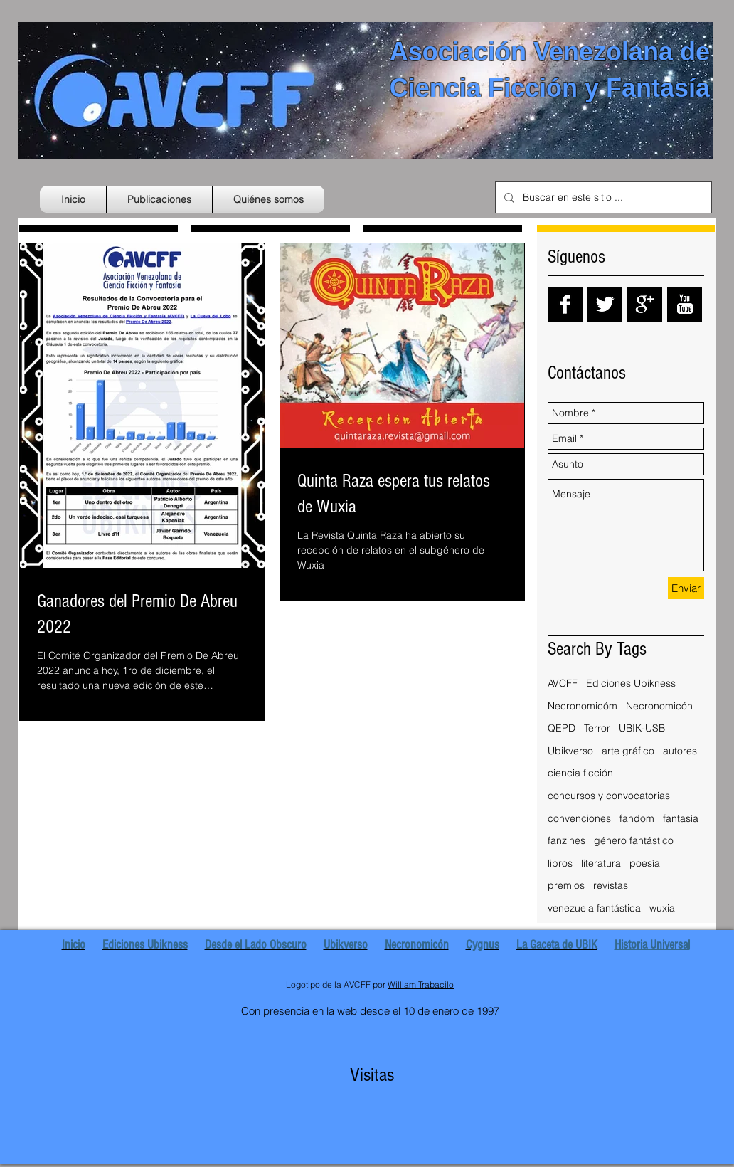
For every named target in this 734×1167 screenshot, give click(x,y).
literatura (601, 863)
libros (560, 863)
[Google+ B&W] (644, 304)
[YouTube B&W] (684, 304)
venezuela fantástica (594, 908)
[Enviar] (686, 588)
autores (680, 750)
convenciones (579, 818)
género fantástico (634, 840)
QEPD (561, 728)
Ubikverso (570, 750)
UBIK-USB (642, 728)
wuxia (662, 908)
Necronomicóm (582, 705)
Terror (597, 728)
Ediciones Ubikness (631, 683)
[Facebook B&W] (565, 304)
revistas (610, 885)
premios (566, 885)
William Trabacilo (421, 984)
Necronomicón (659, 705)
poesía (644, 863)
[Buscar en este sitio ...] (602, 197)
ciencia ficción (580, 772)
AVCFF (563, 683)
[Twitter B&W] (604, 304)
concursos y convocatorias (609, 795)
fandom (636, 818)
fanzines (566, 840)
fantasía (680, 818)
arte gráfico (628, 750)
